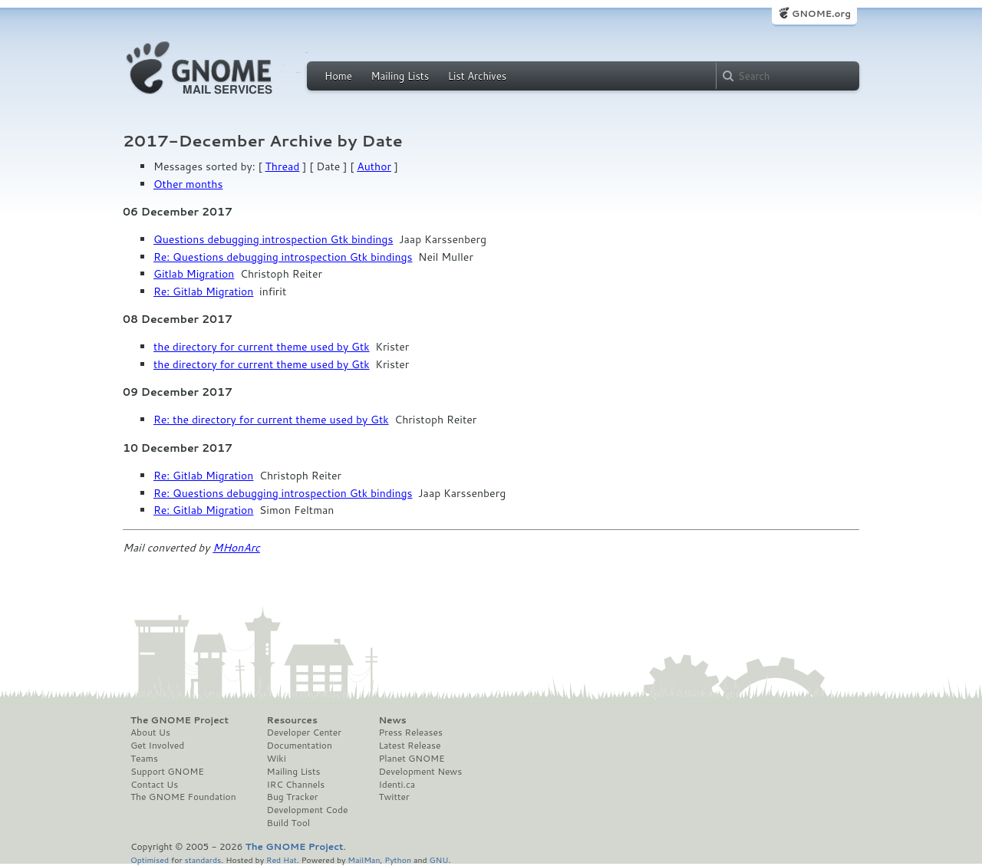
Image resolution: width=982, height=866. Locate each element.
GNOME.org (821, 13)
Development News (420, 772)
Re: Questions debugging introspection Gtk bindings (282, 257)
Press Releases (410, 732)
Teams (144, 758)
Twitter (393, 797)
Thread (282, 166)
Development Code (307, 810)
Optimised (149, 859)
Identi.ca (396, 785)
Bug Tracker (292, 797)
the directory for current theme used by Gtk (261, 346)
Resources (292, 720)
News (392, 720)
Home (338, 76)
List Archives (477, 76)
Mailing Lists (400, 76)
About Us (150, 732)
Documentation (299, 745)
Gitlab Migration (193, 274)
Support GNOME (167, 772)
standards (202, 859)
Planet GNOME (411, 758)
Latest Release (409, 745)
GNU (439, 859)
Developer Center (304, 732)
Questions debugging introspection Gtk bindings (273, 239)
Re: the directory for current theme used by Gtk (271, 419)
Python (397, 859)
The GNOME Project (179, 720)
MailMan (364, 859)
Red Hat (281, 859)
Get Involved (157, 745)
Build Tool (288, 823)
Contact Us (154, 785)
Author (374, 166)
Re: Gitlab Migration (203, 291)
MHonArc (236, 547)
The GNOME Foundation (183, 797)
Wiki (276, 758)
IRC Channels (296, 785)
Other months (187, 184)
